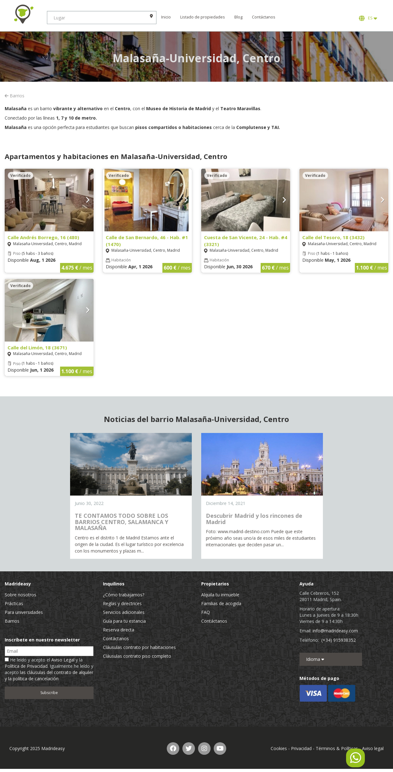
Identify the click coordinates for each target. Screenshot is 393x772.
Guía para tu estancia (124, 621)
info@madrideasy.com (335, 631)
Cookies (279, 748)
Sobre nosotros (20, 595)
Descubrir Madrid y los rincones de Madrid (254, 519)
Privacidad (301, 748)
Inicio (166, 17)
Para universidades (24, 612)
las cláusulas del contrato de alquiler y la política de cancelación (49, 675)
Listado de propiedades (202, 17)
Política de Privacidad (26, 666)
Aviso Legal (62, 660)
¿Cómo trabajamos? (123, 595)
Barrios (14, 96)
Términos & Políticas (337, 748)
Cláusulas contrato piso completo (137, 656)
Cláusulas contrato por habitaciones (139, 647)
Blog (238, 17)
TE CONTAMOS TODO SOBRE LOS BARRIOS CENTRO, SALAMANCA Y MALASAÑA (121, 522)
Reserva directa (118, 630)
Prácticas (14, 603)
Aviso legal (373, 748)
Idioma (315, 659)
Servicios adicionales (124, 612)
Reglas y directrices (122, 603)
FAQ (205, 612)
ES (368, 18)
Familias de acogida (221, 603)
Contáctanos (263, 17)
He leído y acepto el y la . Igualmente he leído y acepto (49, 669)
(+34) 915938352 (338, 640)
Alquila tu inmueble (220, 595)
